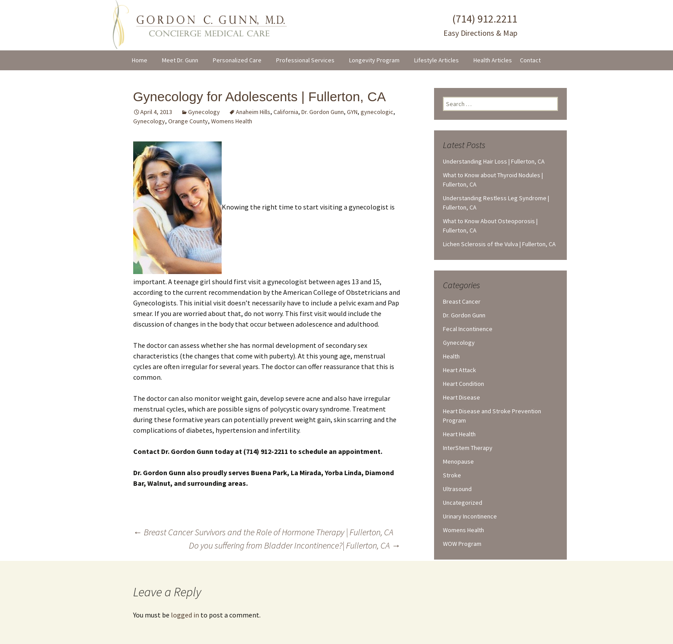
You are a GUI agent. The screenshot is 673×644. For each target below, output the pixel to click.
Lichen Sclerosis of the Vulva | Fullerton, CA (499, 244)
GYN (352, 112)
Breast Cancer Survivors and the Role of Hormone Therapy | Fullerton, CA (263, 531)
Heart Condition (463, 384)
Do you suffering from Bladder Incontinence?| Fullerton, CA (294, 545)
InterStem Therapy (467, 448)
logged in (185, 614)
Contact (530, 60)
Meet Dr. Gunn (180, 60)
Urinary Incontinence (470, 516)
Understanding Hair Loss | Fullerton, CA (494, 161)
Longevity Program (374, 60)
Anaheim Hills (253, 112)
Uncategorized (462, 503)
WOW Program (462, 544)
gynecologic (377, 112)
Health (451, 356)
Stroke (452, 475)
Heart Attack (459, 370)
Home (139, 60)
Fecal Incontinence (467, 329)
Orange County (188, 121)
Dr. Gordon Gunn (322, 112)
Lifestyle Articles (436, 60)
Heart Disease (461, 397)
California (285, 112)
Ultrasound (457, 489)
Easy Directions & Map (480, 33)
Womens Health (231, 121)
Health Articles (492, 60)
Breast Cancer (462, 301)
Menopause (458, 461)
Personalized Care (237, 60)
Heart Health (459, 434)
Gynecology (204, 112)
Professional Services (305, 60)
